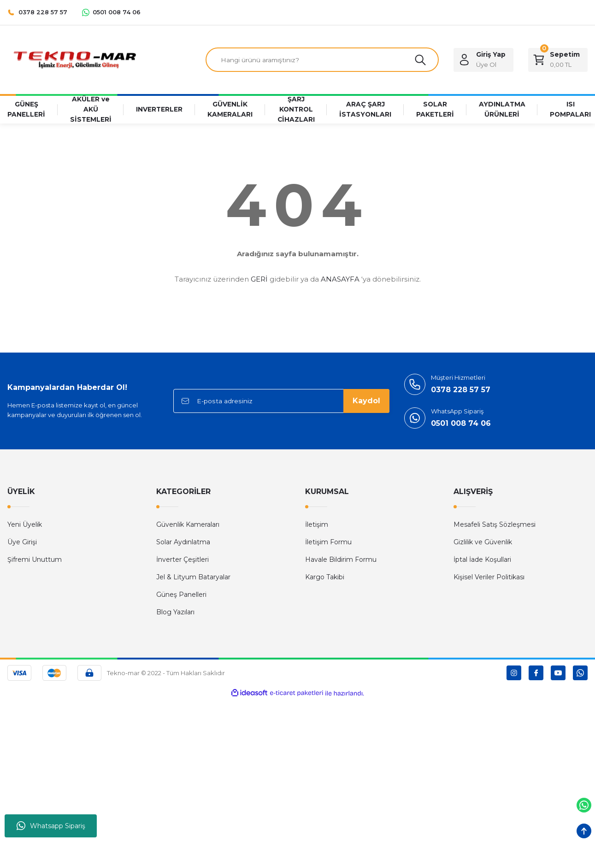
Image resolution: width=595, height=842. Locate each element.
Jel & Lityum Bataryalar (193, 577)
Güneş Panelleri (181, 595)
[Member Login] (483, 59)
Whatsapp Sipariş (51, 826)
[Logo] (74, 59)
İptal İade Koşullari (482, 560)
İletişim (316, 525)
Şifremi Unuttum (34, 560)
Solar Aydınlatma (183, 542)
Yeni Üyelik (24, 525)
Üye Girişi (22, 542)
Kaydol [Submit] (366, 401)
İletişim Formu (328, 542)
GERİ (259, 279)
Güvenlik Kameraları (187, 525)
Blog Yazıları (175, 612)
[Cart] (558, 59)
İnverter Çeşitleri (182, 560)
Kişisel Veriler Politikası (489, 577)
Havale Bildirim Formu (341, 560)
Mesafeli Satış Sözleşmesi (495, 525)
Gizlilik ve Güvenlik (483, 542)
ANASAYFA (340, 279)
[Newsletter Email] (281, 401)
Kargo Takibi (324, 577)
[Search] (322, 59)
